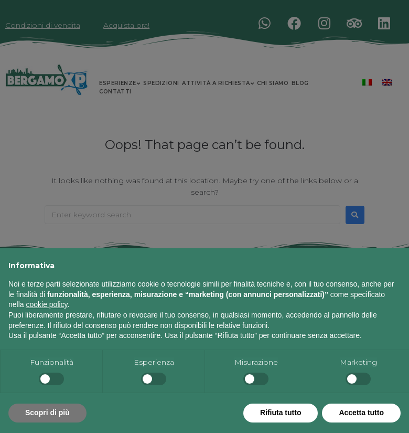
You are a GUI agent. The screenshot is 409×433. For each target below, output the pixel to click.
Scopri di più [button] (47, 412)
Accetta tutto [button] (361, 412)
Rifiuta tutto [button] (281, 412)
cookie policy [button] (46, 304)
